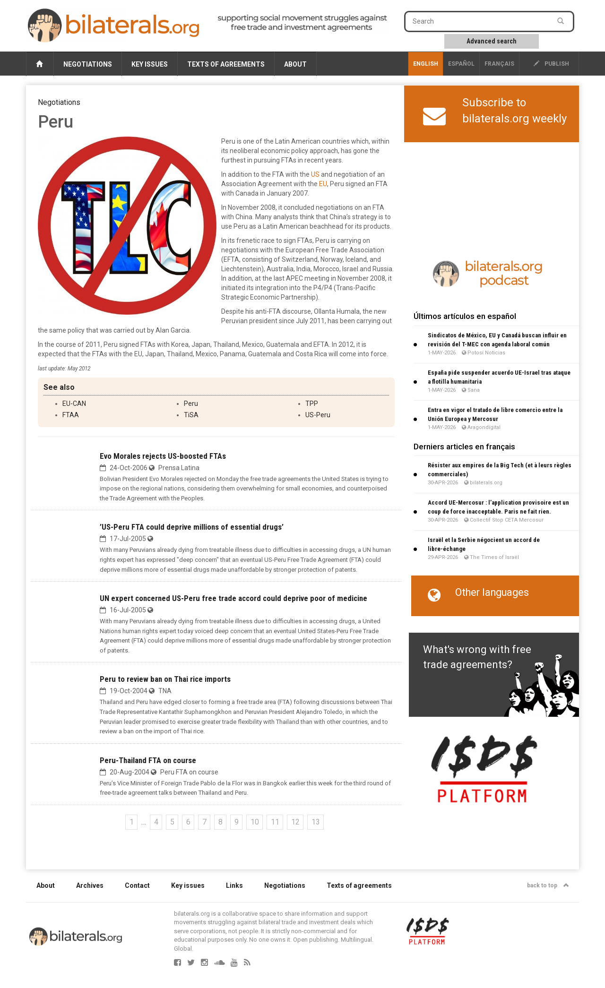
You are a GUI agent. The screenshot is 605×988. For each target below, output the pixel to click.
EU (323, 184)
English (425, 63)
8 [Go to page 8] (220, 821)
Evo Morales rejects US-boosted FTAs (163, 456)
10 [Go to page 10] (255, 821)
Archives (90, 885)
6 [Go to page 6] (188, 821)
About (295, 64)
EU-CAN (74, 403)
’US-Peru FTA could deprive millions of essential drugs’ (192, 527)
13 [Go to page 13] (315, 821)
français (499, 63)
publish (551, 63)
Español (461, 63)
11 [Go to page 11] (275, 821)
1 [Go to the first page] (132, 821)
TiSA (191, 415)
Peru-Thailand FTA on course (148, 760)
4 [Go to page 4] (156, 821)
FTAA (70, 415)
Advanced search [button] (492, 41)
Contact (137, 885)
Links (234, 885)
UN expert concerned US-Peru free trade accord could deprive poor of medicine (233, 598)
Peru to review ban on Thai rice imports (165, 679)
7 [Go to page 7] (204, 821)
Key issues (149, 64)
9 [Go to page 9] (236, 821)
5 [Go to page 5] (172, 821)
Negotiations (87, 64)
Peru (191, 403)
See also (59, 387)
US (315, 174)
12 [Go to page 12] (295, 821)
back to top (548, 885)
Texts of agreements (226, 64)
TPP (311, 403)
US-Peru (317, 415)
